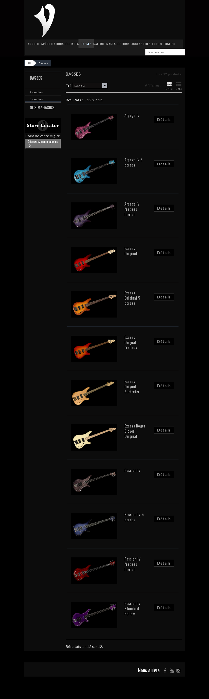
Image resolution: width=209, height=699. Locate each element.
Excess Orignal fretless (130, 342)
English (169, 43)
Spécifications (52, 43)
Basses (86, 43)
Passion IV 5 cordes (134, 517)
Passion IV (132, 470)
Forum (157, 43)
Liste (179, 86)
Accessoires (140, 43)
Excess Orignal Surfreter (132, 386)
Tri (68, 85)
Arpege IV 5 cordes (133, 162)
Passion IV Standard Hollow (132, 608)
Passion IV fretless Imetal (132, 564)
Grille (169, 86)
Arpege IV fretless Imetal (132, 209)
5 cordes (36, 99)
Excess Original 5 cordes (132, 298)
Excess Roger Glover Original (134, 431)
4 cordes (36, 92)
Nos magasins (42, 116)
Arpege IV (132, 115)
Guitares (72, 43)
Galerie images (104, 43)
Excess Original (130, 251)
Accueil (33, 43)
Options (124, 43)
